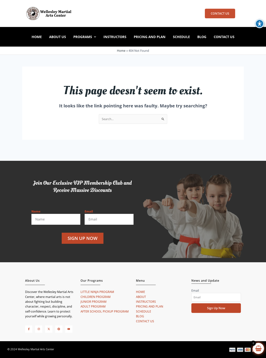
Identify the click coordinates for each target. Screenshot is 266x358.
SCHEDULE (181, 37)
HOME (37, 37)
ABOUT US (57, 37)
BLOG (201, 37)
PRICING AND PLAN (150, 37)
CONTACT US (224, 37)
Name (35, 211)
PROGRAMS (84, 37)
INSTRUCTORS (114, 37)
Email (89, 211)
